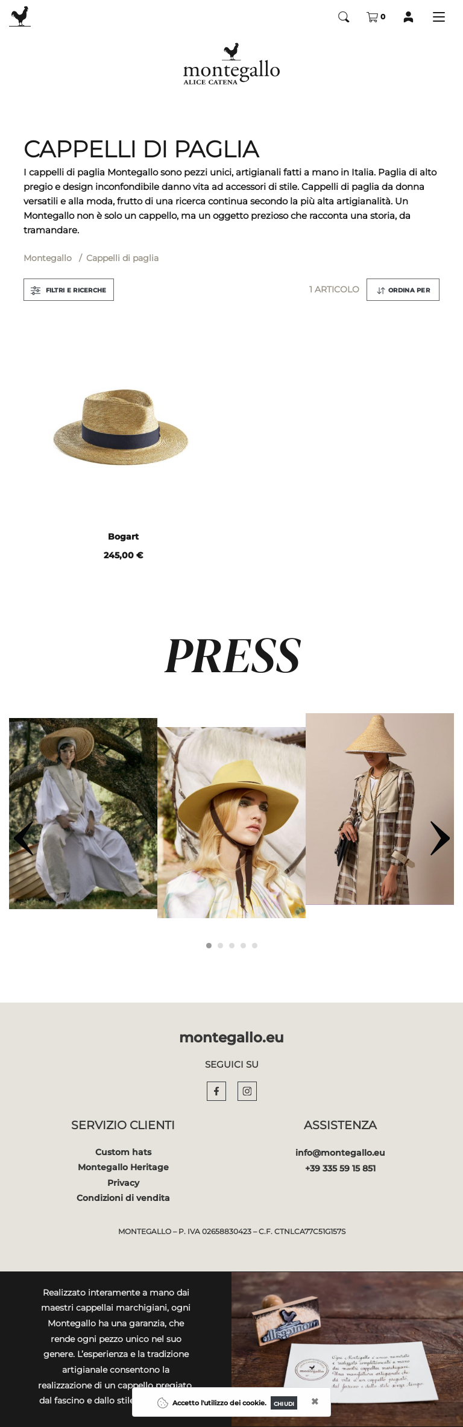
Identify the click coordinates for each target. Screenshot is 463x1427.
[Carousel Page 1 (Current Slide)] (209, 945)
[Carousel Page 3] (232, 945)
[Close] (284, 1403)
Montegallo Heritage (123, 1167)
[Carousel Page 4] (243, 945)
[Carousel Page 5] (254, 945)
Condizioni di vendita (123, 1198)
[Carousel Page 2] (220, 945)
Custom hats (123, 1152)
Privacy (123, 1183)
